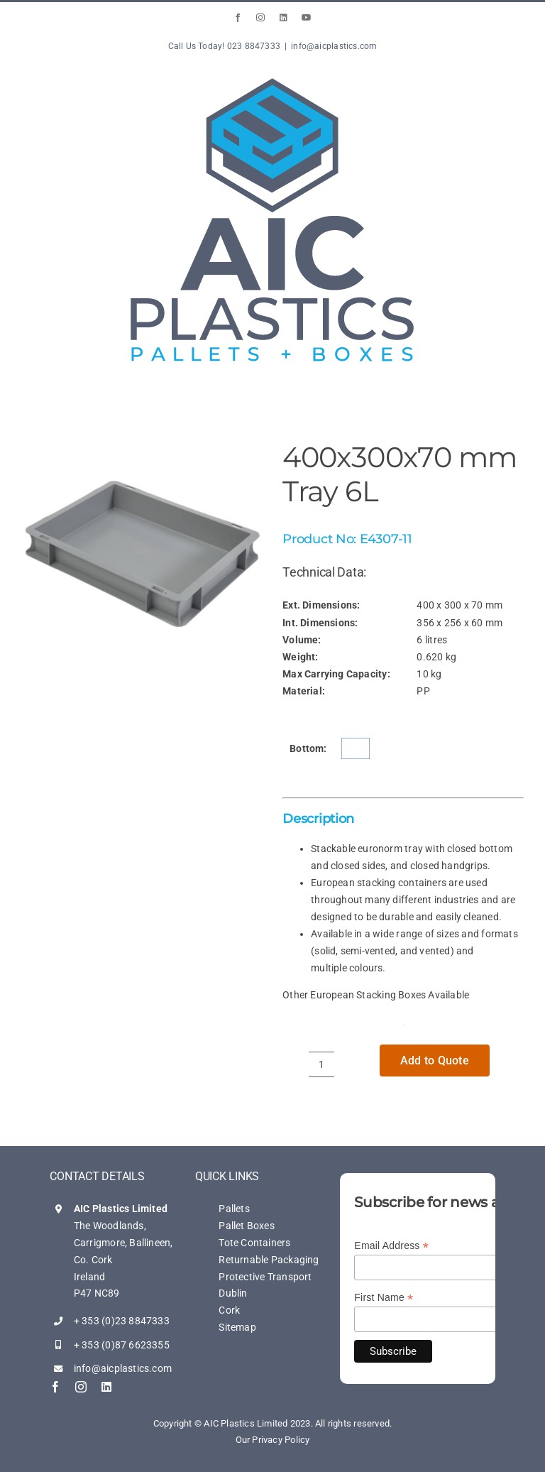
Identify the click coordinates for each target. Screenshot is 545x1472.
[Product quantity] (321, 1064)
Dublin (233, 1293)
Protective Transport (265, 1276)
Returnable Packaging (269, 1259)
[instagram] (81, 1386)
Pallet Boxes (247, 1225)
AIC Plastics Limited (120, 1208)
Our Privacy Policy (273, 1439)
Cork (229, 1310)
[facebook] (55, 1386)
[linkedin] (106, 1386)
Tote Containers (254, 1242)
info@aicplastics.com (334, 46)
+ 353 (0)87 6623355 (122, 1345)
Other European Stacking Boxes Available (375, 995)
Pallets (234, 1208)
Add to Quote (434, 1060)
